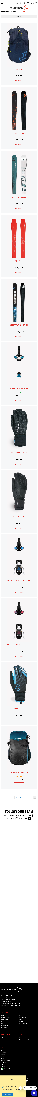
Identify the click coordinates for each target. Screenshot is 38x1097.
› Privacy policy (5, 1025)
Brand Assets (5, 1058)
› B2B (2, 1023)
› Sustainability (5, 1019)
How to (3, 1050)
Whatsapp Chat (6, 1068)
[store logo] (19, 7)
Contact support (5, 1066)
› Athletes (21, 1021)
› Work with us (5, 1027)
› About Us (4, 1015)
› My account (22, 1038)
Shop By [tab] (19, 17)
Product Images (5, 1060)
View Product (19, 81)
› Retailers (21, 1019)
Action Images (5, 1062)
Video (2, 1056)
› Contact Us (4, 1021)
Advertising (4, 1054)
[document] (13, 1087)
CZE (28, 3)
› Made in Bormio (5, 1017)
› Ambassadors (23, 1023)
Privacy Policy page (6, 1088)
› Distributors (22, 1017)
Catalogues (4, 1052)
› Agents (21, 1015)
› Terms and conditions (25, 1040)
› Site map (4, 1038)
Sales (2, 1064)
